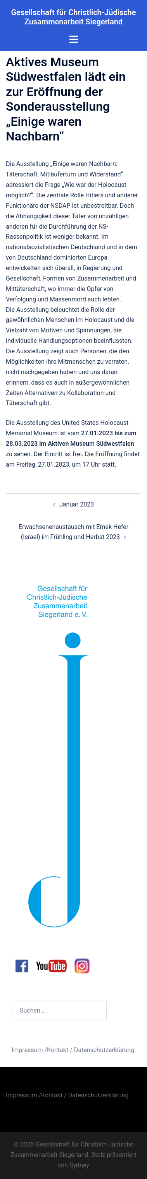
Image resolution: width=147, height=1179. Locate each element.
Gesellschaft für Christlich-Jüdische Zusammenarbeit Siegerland (73, 17)
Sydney (79, 1165)
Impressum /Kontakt (40, 1050)
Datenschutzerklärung (104, 1050)
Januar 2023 (76, 504)
